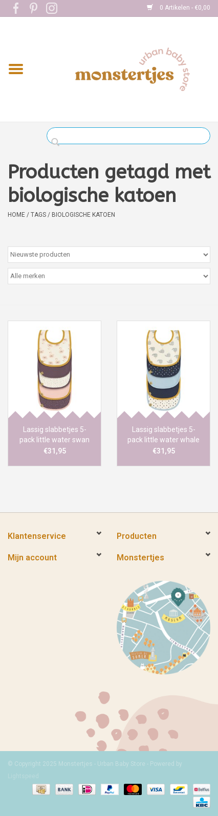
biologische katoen (83, 214)
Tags (38, 214)
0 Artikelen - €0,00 (178, 7)
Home (16, 214)
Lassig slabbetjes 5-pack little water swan (54, 434)
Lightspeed (23, 776)
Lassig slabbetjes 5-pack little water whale (163, 434)
